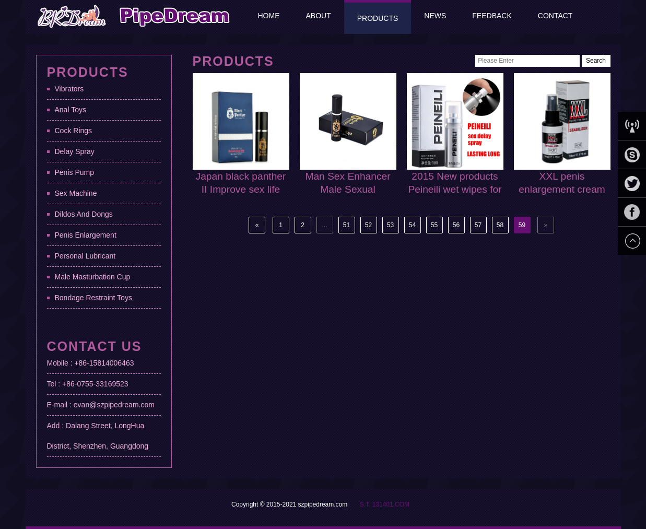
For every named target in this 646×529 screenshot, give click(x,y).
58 (500, 225)
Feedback (491, 15)
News (435, 15)
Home (269, 15)
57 (478, 225)
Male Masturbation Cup (93, 277)
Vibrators (69, 89)
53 (390, 225)
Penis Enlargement (85, 235)
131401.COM (390, 504)
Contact (555, 15)
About (318, 15)
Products (377, 18)
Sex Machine (76, 193)
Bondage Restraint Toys (93, 297)
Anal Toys (70, 109)
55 (434, 225)
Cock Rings (73, 130)
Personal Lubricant (85, 256)
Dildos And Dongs (84, 214)
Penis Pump (74, 172)
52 (368, 225)
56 (456, 225)
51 (346, 225)
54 (412, 225)
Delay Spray (75, 151)
